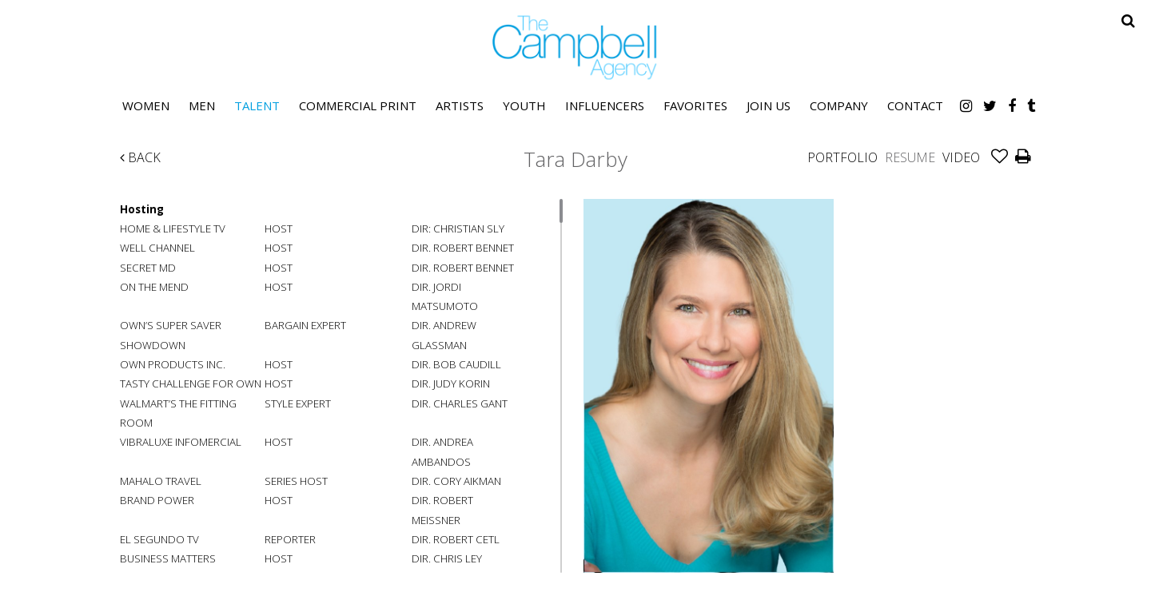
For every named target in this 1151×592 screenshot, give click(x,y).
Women (145, 105)
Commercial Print (357, 105)
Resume (910, 157)
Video (961, 157)
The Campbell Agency (575, 47)
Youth (524, 105)
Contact (915, 105)
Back (140, 157)
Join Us (769, 105)
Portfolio (842, 157)
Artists (460, 105)
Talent (257, 105)
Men (202, 105)
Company (839, 105)
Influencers (604, 105)
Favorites (695, 105)
